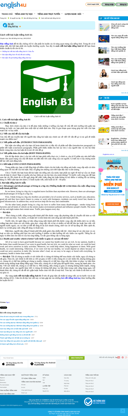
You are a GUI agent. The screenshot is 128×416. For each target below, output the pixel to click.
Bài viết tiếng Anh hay (30, 18)
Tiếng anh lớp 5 (89, 391)
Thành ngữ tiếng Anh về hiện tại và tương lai (15, 338)
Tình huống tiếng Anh (8, 390)
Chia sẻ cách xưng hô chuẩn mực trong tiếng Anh (119, 26)
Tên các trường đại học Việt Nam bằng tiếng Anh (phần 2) (118, 49)
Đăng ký (123, 4)
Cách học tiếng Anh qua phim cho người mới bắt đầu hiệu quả (21, 341)
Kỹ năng (46, 375)
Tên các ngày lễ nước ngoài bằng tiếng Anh (119, 36)
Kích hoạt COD (93, 4)
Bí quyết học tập (15, 18)
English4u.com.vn (108, 154)
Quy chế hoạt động (34, 403)
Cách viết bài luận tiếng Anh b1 (51, 18)
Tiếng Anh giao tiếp (7, 375)
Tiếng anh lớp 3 (89, 386)
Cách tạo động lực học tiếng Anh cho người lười (118, 84)
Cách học (68, 375)
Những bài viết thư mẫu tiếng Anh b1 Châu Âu (18, 51)
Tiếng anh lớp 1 (89, 380)
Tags (7, 302)
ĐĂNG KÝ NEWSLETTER (77, 358)
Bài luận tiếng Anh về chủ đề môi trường (16, 54)
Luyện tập (46, 386)
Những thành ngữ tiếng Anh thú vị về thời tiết (15, 335)
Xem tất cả (124, 93)
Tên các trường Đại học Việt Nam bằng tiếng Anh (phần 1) (118, 60)
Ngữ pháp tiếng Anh (29, 375)
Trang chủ (7, 14)
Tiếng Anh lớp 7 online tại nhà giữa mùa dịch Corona (118, 117)
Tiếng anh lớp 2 (89, 383)
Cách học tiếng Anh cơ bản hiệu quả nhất (119, 71)
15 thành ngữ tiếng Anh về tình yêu (12, 344)
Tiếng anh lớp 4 (89, 388)
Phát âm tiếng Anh (7, 394)
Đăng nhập (109, 4)
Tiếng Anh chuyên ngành (31, 382)
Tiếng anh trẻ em (91, 375)
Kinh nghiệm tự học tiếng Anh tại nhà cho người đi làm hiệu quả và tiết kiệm (119, 106)
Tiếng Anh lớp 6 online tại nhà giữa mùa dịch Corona (118, 129)
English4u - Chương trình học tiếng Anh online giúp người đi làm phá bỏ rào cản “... (119, 142)
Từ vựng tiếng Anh (28, 378)
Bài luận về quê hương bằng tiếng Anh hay (16, 58)
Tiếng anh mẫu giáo (90, 378)
